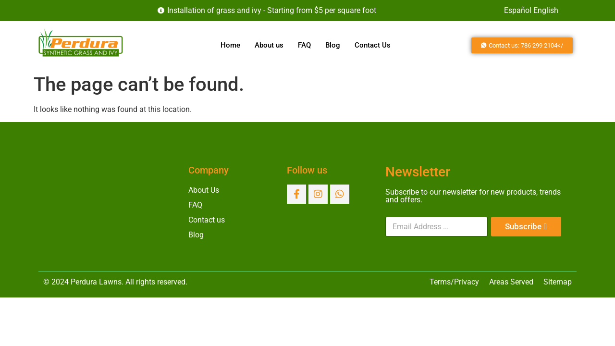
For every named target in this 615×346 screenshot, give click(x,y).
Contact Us (373, 45)
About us (269, 45)
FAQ (304, 45)
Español (517, 10)
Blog (332, 45)
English (545, 10)
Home (230, 45)
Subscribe (523, 226)
